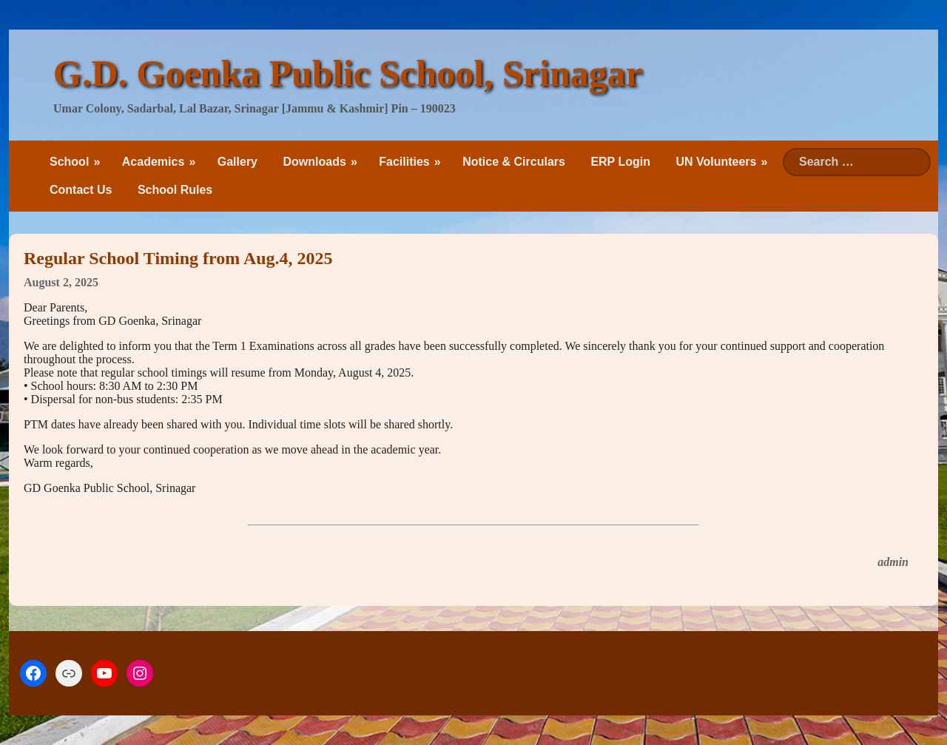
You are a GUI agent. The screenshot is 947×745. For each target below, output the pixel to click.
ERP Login (620, 161)
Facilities (404, 161)
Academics (153, 161)
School (69, 161)
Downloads (314, 161)
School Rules (175, 189)
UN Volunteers (715, 161)
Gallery (237, 161)
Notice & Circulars (513, 161)
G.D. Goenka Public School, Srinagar (347, 73)
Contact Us (81, 189)
